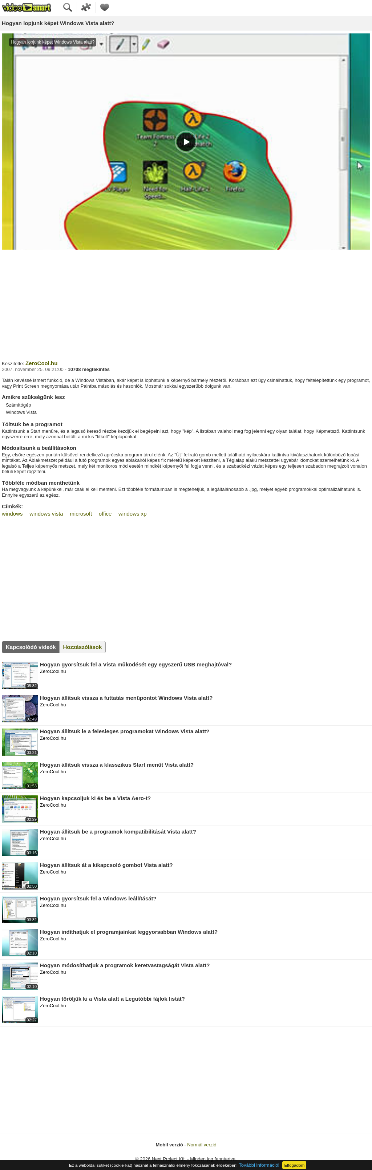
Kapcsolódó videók (31, 647)
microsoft (81, 514)
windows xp (132, 514)
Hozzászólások (82, 647)
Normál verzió (201, 1144)
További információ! (259, 1165)
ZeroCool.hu (41, 363)
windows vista (46, 514)
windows (12, 514)
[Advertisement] (186, 304)
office (105, 514)
